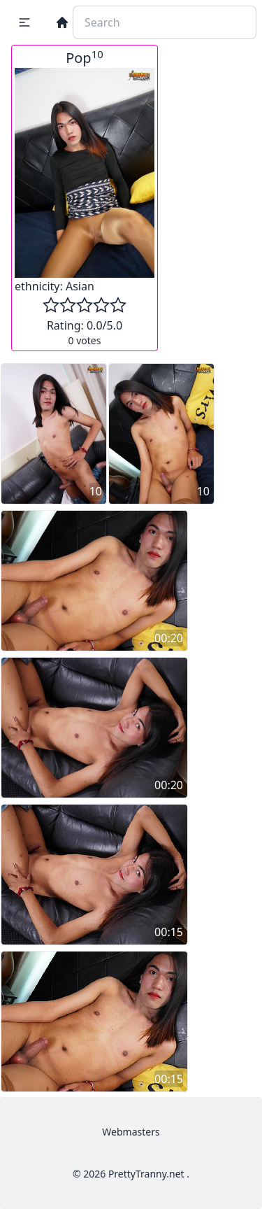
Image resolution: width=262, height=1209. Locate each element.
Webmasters (130, 1131)
